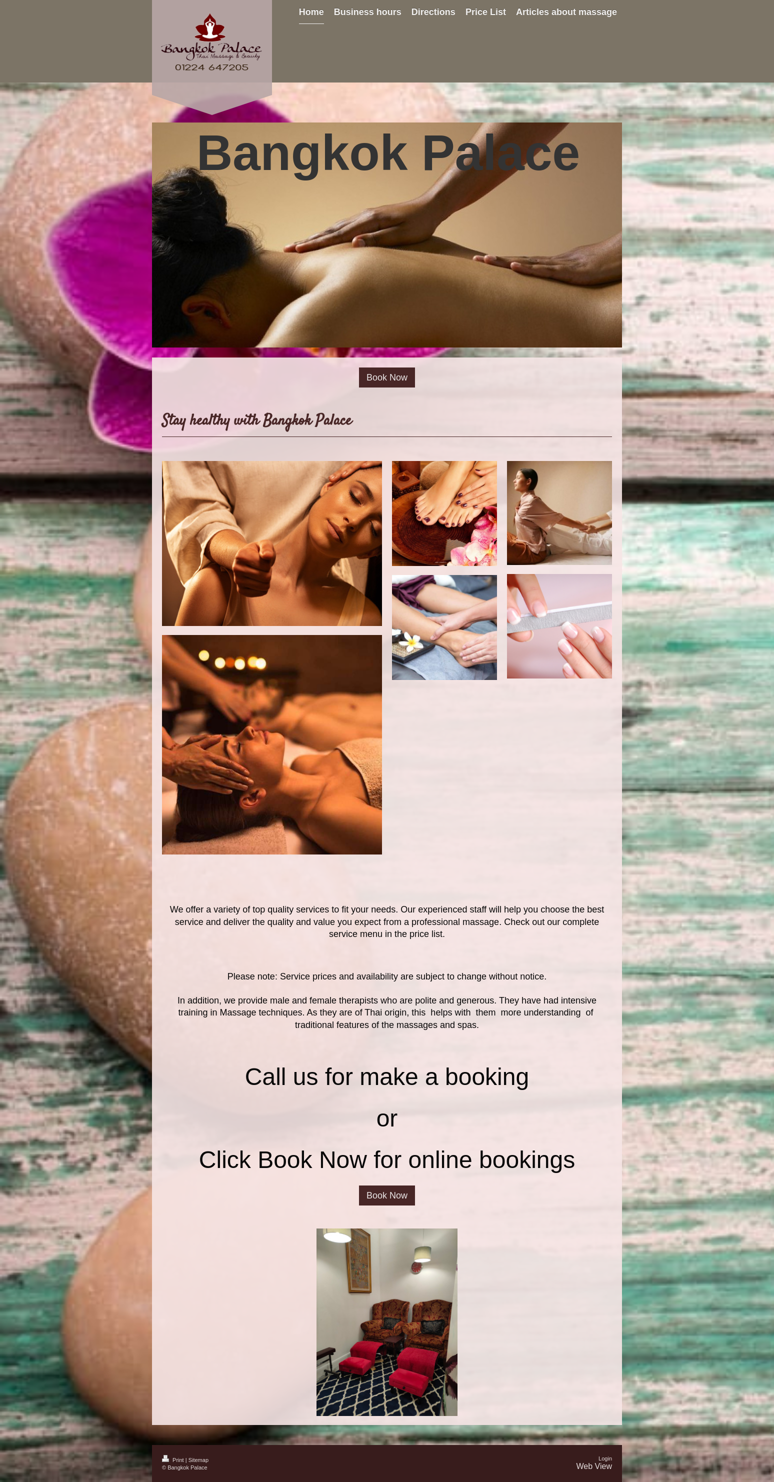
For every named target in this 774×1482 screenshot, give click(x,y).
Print (174, 1460)
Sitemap (198, 1460)
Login (605, 1459)
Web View (594, 1466)
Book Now (387, 377)
